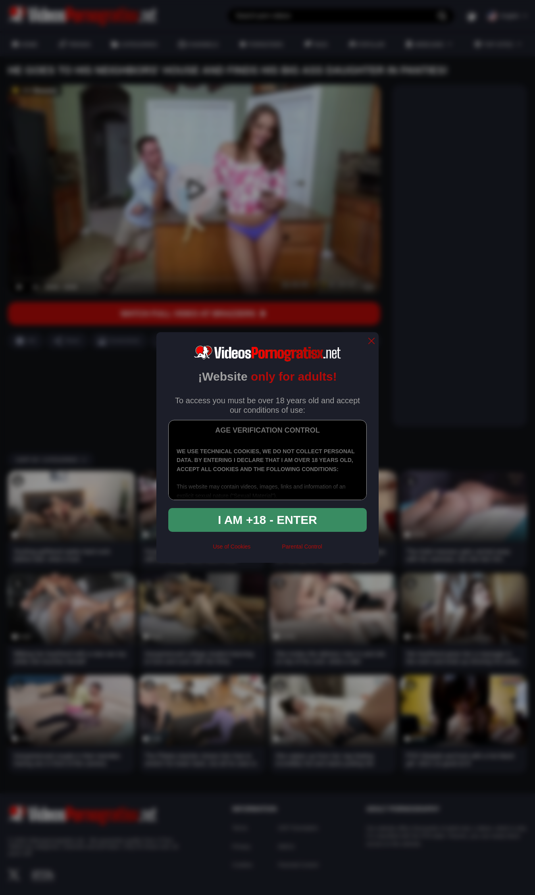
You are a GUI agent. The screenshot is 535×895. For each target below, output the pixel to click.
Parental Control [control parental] (302, 546)
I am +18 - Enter (267, 519)
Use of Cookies (231, 546)
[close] (371, 341)
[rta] (266, 550)
